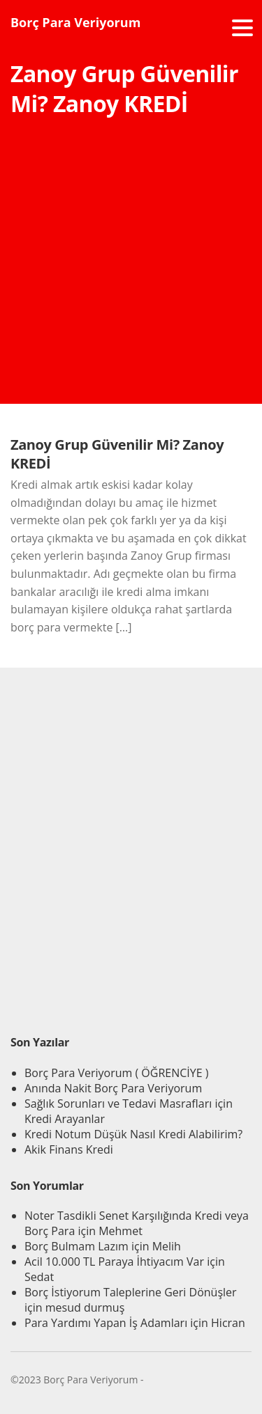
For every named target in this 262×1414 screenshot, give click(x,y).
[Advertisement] (131, 273)
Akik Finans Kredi (68, 1149)
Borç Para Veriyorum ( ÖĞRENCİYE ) (116, 1073)
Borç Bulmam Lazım (76, 1246)
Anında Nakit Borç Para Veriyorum (113, 1088)
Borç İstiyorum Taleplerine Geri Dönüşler (130, 1292)
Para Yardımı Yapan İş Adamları (105, 1322)
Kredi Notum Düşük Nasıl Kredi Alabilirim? (133, 1134)
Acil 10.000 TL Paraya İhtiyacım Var (114, 1261)
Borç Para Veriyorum (75, 22)
